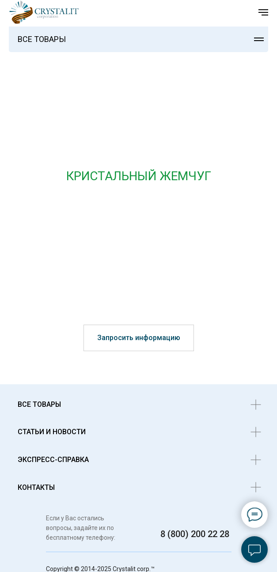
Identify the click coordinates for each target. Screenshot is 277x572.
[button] (138, 338)
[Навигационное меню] (263, 12)
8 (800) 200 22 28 (194, 534)
